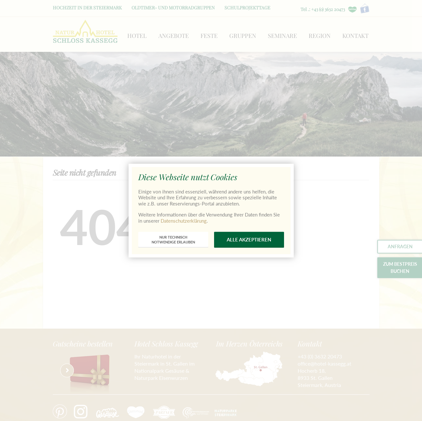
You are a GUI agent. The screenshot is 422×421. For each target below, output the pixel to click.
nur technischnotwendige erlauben (173, 239)
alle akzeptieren (249, 239)
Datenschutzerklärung (184, 221)
